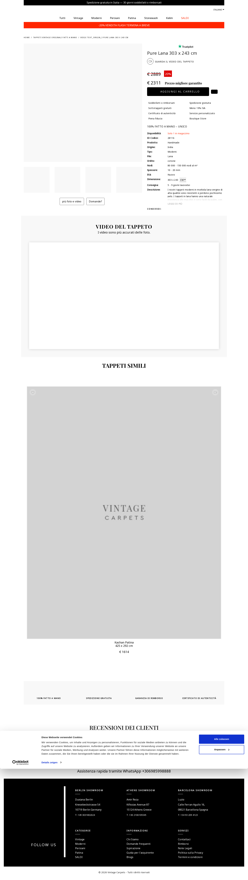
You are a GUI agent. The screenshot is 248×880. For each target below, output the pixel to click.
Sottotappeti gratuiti (159, 108)
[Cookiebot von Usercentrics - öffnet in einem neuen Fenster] (20, 873)
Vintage (79, 841)
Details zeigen (49, 873)
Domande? (95, 201)
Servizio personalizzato (202, 113)
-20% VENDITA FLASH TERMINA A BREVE (124, 25)
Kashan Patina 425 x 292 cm (124, 643)
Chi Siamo (133, 841)
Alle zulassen (221, 850)
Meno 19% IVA (197, 108)
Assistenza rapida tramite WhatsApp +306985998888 (124, 772)
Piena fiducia (155, 118)
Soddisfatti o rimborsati (161, 103)
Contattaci (184, 841)
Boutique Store (197, 118)
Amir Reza (132, 801)
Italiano (217, 9)
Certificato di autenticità (161, 113)
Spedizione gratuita (200, 103)
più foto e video (71, 201)
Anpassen (221, 860)
